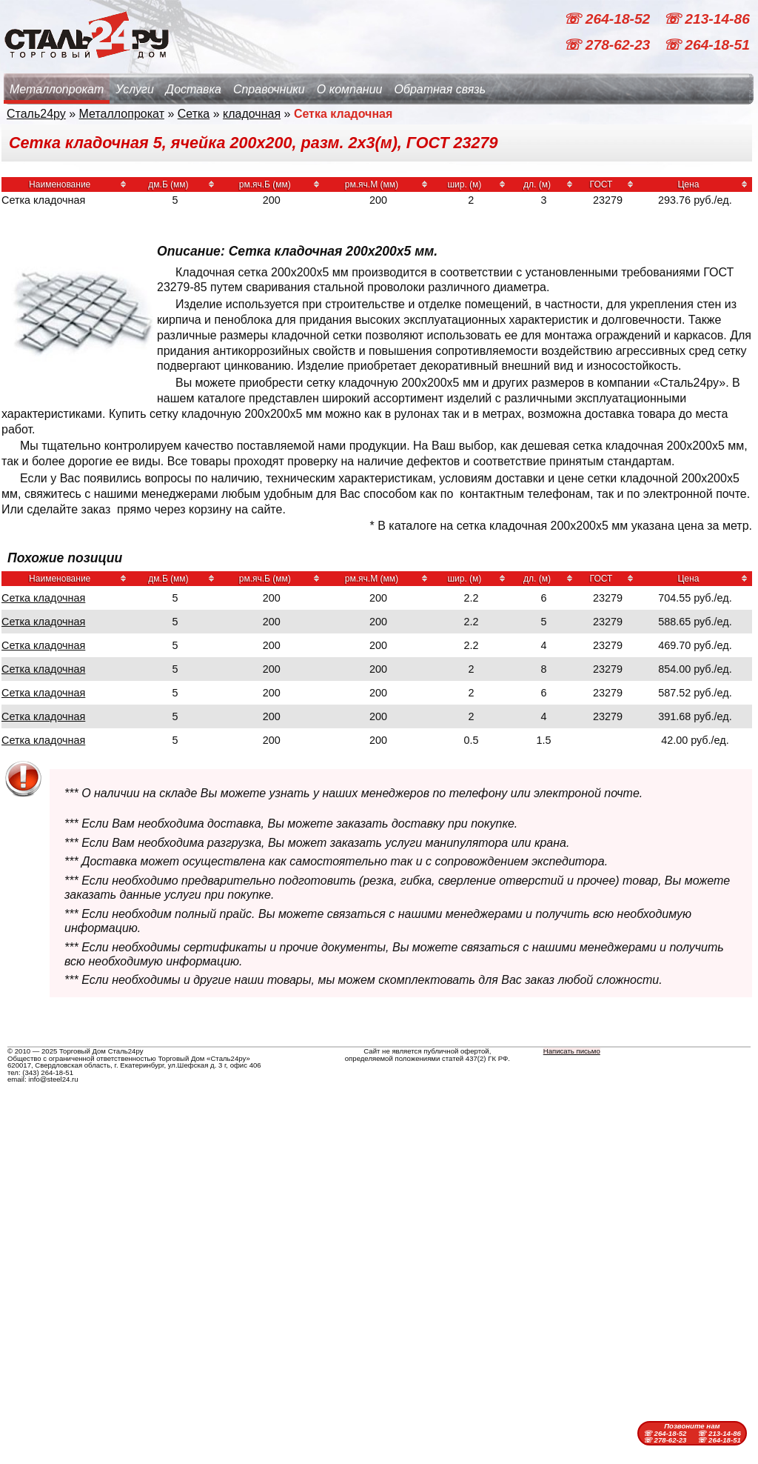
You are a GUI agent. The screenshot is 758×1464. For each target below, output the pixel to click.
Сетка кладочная (43, 598)
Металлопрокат (57, 89)
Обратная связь (440, 89)
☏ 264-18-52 (608, 19)
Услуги (134, 89)
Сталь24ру (36, 113)
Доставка (193, 89)
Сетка (194, 113)
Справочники (269, 89)
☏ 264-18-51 (706, 45)
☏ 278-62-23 (608, 45)
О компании (350, 89)
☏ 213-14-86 (706, 19)
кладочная (252, 113)
